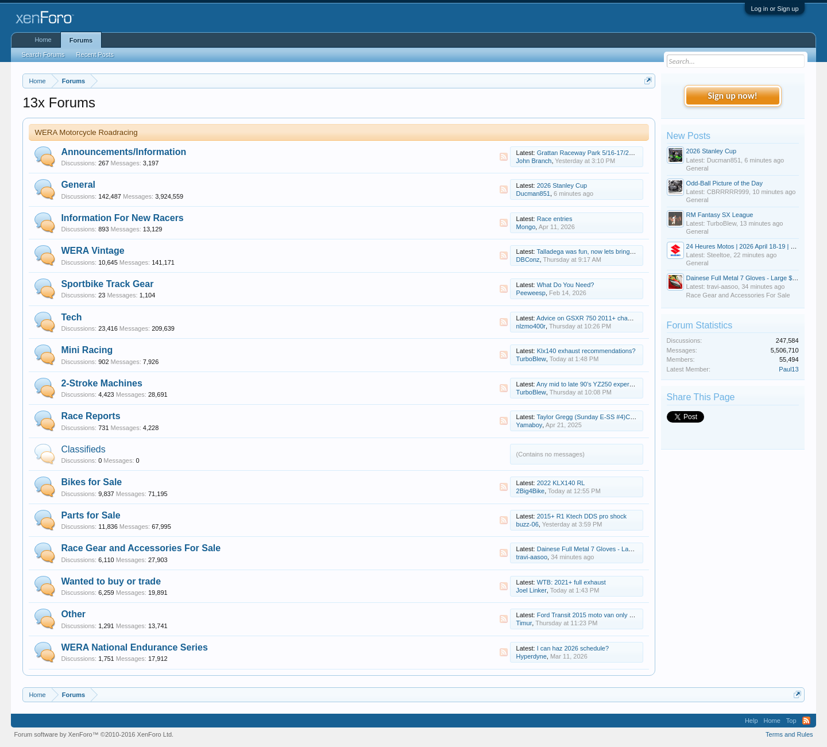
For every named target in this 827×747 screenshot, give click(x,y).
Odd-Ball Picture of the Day (724, 183)
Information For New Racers (122, 218)
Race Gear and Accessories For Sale (141, 548)
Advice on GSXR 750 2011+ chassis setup (596, 318)
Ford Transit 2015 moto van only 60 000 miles (601, 614)
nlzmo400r (531, 326)
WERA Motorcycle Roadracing (85, 132)
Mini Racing (87, 350)
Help (751, 720)
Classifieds (83, 449)
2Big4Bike (530, 490)
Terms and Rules (789, 734)
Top (791, 720)
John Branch (534, 160)
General (78, 184)
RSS (504, 157)
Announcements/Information (123, 152)
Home (42, 39)
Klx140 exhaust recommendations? (586, 350)
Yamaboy (529, 424)
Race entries (555, 218)
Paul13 (788, 369)
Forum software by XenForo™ (93, 734)
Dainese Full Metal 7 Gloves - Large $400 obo (601, 548)
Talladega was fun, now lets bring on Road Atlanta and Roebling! (627, 251)
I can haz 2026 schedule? (573, 648)
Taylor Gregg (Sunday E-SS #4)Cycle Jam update (607, 416)
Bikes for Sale (91, 482)
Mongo (526, 226)
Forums (80, 40)
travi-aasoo (531, 557)
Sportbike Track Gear (107, 284)
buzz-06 (527, 524)
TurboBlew (531, 358)
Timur (524, 623)
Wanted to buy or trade (111, 581)
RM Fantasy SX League (719, 214)
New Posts (688, 136)
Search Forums (42, 54)
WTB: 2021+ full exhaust (571, 582)
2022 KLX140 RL (561, 482)
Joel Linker (531, 590)
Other (73, 614)
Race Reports (90, 416)
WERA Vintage (92, 251)
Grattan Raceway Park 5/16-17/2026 (588, 152)
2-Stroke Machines (101, 383)
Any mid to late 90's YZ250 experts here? (594, 384)
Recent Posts (95, 54)
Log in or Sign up (774, 8)
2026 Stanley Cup (562, 185)
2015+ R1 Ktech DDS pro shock (582, 516)
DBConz (528, 259)
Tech (71, 317)
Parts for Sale (90, 515)
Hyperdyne (531, 656)
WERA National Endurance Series (134, 647)
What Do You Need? (565, 284)
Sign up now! (732, 95)
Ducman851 (533, 193)
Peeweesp (531, 292)
